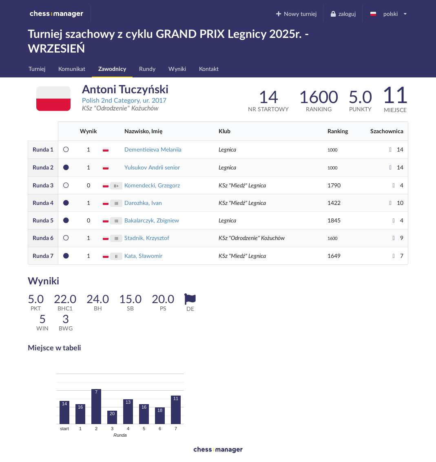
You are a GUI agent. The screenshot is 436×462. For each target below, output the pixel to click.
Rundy (147, 68)
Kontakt (209, 68)
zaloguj (343, 13)
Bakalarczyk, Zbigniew (151, 220)
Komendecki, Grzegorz (152, 185)
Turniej (37, 68)
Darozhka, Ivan (143, 202)
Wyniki (177, 68)
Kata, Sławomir (143, 255)
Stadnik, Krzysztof (146, 237)
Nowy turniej (296, 13)
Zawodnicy (112, 68)
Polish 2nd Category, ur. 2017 (124, 100)
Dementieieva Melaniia (152, 149)
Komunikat (71, 68)
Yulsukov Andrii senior (152, 167)
